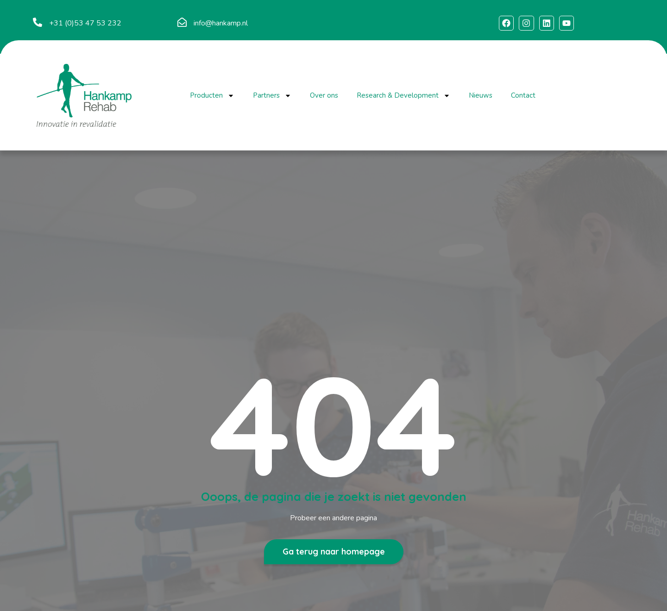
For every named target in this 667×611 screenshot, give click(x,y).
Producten (212, 95)
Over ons (324, 95)
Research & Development (403, 95)
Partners (272, 95)
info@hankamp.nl (221, 23)
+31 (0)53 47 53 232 (85, 23)
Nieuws (480, 95)
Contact (523, 95)
